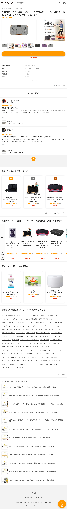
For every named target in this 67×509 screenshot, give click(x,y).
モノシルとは (38, 497)
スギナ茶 (47, 357)
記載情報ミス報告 (59, 85)
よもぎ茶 (33, 357)
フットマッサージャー (23, 350)
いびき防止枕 (58, 350)
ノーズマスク (31, 364)
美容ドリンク (56, 361)
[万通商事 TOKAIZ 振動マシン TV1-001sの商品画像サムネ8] (51, 46)
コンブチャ (17, 361)
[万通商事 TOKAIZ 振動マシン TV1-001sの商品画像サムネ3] (18, 46)
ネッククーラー (14, 364)
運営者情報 (19, 502)
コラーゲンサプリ (7, 343)
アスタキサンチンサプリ (43, 333)
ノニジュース (26, 361)
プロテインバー (27, 326)
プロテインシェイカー (15, 326)
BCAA (49, 326)
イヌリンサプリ (56, 329)
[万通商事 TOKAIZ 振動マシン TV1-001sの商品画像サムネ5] (31, 46)
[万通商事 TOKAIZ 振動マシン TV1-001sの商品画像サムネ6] (38, 46)
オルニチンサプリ (56, 333)
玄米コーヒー (47, 361)
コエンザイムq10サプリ (19, 336)
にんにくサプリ (30, 333)
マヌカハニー (47, 322)
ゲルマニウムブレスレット (9, 357)
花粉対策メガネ (20, 367)
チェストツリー (27, 347)
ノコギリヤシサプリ (58, 336)
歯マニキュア (26, 322)
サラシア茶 (40, 357)
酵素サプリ (48, 329)
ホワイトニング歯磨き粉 (46, 315)
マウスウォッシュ (24, 319)
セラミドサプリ (17, 343)
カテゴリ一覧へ (60, 374)
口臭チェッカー (6, 322)
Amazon (33, 54)
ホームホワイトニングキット (10, 319)
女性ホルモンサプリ (16, 347)
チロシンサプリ (46, 336)
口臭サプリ (41, 319)
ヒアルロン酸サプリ (29, 343)
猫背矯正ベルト (31, 354)
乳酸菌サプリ (5, 347)
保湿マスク (49, 364)
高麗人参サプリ (44, 340)
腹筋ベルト (5, 329)
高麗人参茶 (54, 357)
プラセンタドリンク (36, 361)
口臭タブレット (50, 319)
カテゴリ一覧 (28, 497)
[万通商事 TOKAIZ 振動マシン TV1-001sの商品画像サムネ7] (44, 46)
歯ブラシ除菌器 (16, 322)
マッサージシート (36, 350)
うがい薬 (57, 315)
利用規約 (26, 502)
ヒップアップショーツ (37, 329)
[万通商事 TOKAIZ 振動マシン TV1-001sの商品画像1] (19, 30)
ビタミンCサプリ (46, 347)
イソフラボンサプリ (56, 340)
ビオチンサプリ (6, 340)
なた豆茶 (27, 357)
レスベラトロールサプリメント (29, 340)
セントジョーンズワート (34, 336)
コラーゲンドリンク (7, 361)
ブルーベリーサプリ (42, 343)
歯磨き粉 (35, 315)
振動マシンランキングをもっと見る (55, 213)
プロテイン (5, 326)
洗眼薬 (55, 364)
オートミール (38, 322)
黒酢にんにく (5, 364)
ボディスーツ (13, 329)
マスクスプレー (40, 364)
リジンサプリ (15, 340)
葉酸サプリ (36, 347)
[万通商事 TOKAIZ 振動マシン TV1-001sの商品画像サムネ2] (11, 46)
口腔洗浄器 (34, 319)
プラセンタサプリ (54, 343)
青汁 (32, 322)
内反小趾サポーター (7, 354)
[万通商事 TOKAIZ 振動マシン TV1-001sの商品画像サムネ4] (24, 46)
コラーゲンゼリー (57, 322)
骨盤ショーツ (50, 354)
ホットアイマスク (47, 350)
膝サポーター (41, 354)
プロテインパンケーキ (39, 326)
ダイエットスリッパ (24, 329)
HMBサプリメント (57, 326)
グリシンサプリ (6, 336)
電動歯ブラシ (12, 315)
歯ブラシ (4, 315)
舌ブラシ (29, 315)
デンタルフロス (21, 315)
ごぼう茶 (20, 357)
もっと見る (33, 80)
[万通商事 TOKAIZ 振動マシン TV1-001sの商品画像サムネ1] (5, 46)
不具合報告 (48, 502)
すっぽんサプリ (20, 333)
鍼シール (23, 364)
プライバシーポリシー (37, 502)
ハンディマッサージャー (9, 350)
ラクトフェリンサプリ (8, 333)
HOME (33, 493)
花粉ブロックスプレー (8, 367)
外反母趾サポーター (20, 354)
